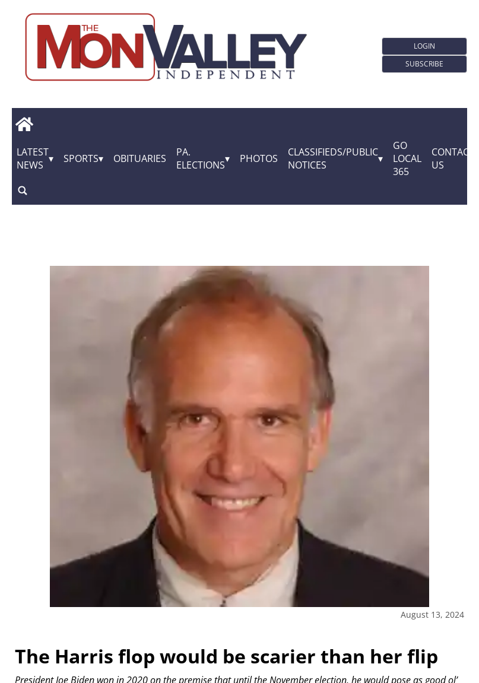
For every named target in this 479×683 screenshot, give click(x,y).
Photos (259, 158)
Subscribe (424, 64)
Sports (81, 158)
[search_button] (22, 190)
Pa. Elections (200, 158)
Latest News (33, 158)
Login (424, 46)
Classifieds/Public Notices (333, 158)
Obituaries (139, 158)
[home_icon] (24, 124)
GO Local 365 (407, 158)
